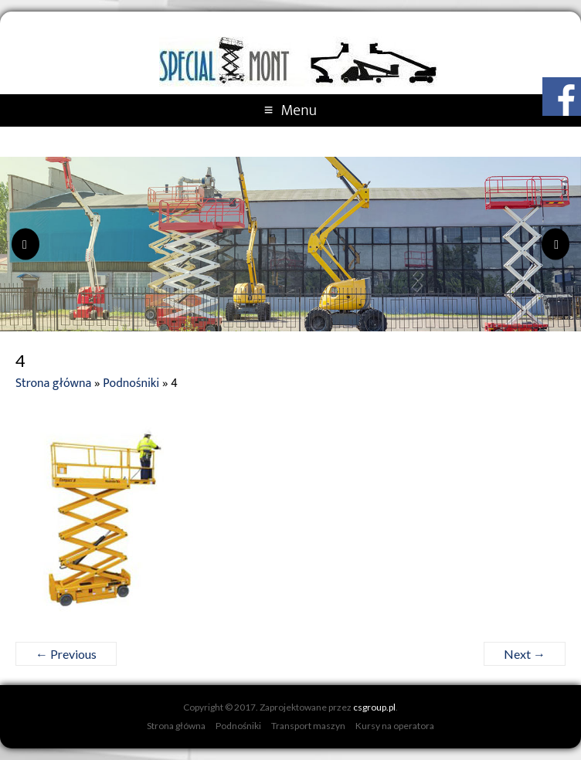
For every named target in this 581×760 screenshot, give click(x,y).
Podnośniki (131, 383)
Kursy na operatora (394, 725)
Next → (524, 653)
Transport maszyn (308, 725)
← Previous (66, 653)
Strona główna (53, 383)
